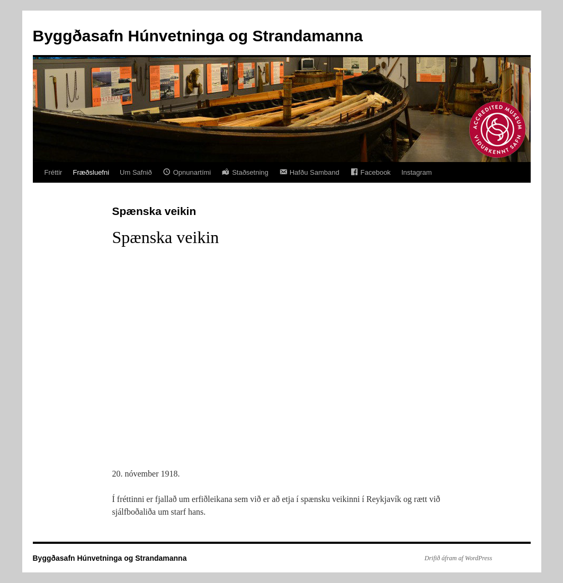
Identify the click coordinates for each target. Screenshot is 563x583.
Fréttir (53, 172)
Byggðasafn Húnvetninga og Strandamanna (198, 35)
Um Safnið (136, 172)
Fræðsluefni (91, 172)
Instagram (416, 172)
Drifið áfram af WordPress (459, 558)
